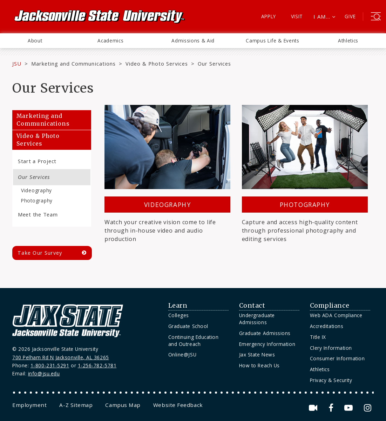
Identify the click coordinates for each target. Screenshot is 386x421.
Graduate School (188, 326)
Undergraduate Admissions (257, 319)
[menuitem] (35, 40)
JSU (16, 63)
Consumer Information (337, 358)
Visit (297, 16)
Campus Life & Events (272, 40)
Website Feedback (178, 404)
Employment (29, 404)
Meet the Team (38, 214)
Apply (268, 16)
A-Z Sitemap (76, 404)
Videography (36, 190)
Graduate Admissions (265, 333)
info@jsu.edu (44, 373)
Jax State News (257, 354)
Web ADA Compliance (336, 315)
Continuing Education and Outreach (193, 340)
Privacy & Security (331, 380)
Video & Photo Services (157, 63)
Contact (252, 305)
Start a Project (37, 161)
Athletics (348, 40)
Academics (110, 40)
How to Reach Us (259, 365)
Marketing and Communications (73, 63)
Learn (178, 305)
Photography (37, 200)
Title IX (318, 337)
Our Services (34, 176)
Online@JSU (182, 354)
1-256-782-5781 (97, 365)
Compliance (329, 305)
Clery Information (331, 348)
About (35, 40)
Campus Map (122, 404)
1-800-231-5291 (50, 365)
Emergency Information (267, 344)
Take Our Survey (40, 252)
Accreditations (327, 326)
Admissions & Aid (193, 40)
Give (350, 16)
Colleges (178, 315)
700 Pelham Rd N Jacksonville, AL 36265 (60, 357)
